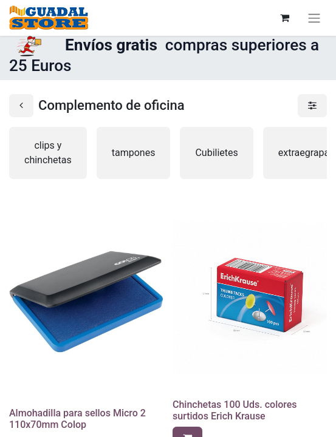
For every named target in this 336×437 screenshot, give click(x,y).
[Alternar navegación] (314, 18)
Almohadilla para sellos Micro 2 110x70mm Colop (77, 418)
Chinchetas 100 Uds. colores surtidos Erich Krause (235, 410)
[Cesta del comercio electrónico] (284, 17)
